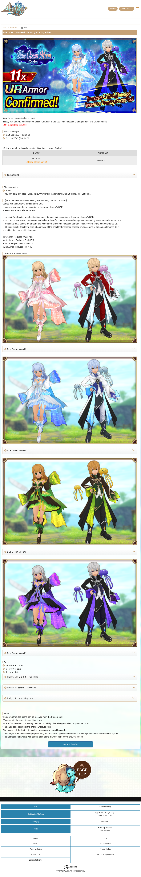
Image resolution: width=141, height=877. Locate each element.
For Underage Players (105, 854)
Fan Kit (35, 844)
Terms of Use (105, 844)
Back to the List (70, 744)
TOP (105, 838)
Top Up (113, 9)
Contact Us (35, 854)
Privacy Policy (105, 849)
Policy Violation (36, 849)
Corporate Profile (35, 860)
